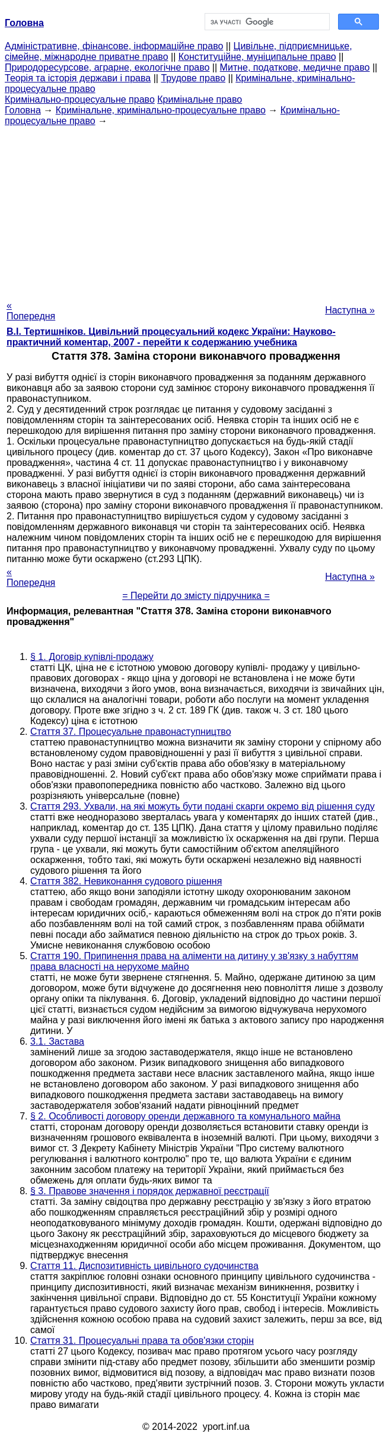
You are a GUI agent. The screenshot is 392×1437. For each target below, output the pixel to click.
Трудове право (193, 78)
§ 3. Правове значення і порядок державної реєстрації (149, 1191)
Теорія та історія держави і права (78, 78)
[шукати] (266, 22)
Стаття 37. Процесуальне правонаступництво (130, 732)
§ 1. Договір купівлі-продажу (92, 657)
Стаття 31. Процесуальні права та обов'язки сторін (142, 1341)
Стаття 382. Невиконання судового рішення (126, 881)
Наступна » (350, 310)
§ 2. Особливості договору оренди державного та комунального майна (185, 1116)
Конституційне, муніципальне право (257, 57)
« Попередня (31, 310)
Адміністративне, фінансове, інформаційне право (114, 46)
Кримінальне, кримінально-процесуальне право (161, 110)
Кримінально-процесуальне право (80, 99)
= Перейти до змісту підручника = (196, 596)
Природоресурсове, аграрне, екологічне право (107, 67)
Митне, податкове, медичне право (295, 67)
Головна (23, 110)
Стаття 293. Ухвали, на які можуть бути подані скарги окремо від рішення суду (202, 806)
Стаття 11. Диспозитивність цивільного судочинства (144, 1266)
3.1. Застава (57, 1041)
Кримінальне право (199, 99)
